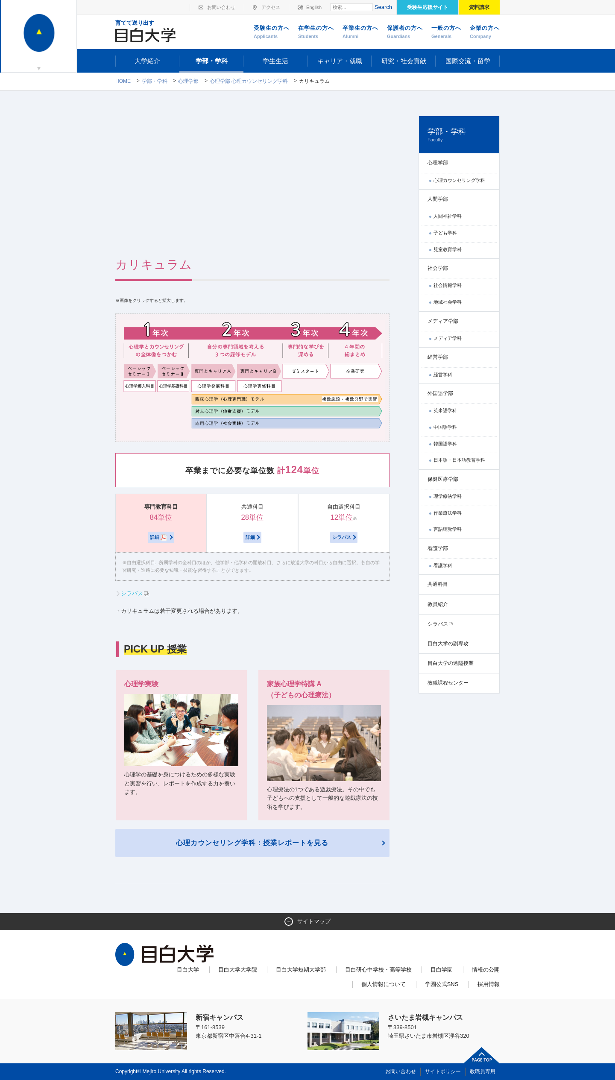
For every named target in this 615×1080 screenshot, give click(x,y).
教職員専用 (482, 1071)
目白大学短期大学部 (301, 969)
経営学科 (442, 374)
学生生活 (275, 60)
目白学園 (441, 969)
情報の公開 (486, 969)
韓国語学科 (445, 443)
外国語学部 (440, 393)
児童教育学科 (447, 249)
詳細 (159, 537)
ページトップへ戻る (482, 1055)
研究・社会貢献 (403, 60)
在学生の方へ (316, 32)
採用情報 (488, 984)
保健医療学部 (443, 479)
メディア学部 (443, 321)
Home (123, 81)
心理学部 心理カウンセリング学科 (249, 81)
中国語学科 (445, 427)
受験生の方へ (272, 32)
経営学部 (438, 357)
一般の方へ (446, 32)
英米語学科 (445, 410)
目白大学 (188, 969)
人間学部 (438, 199)
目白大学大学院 (237, 969)
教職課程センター (448, 683)
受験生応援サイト (427, 7)
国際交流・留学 (467, 60)
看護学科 (442, 565)
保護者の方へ (405, 32)
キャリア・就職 (339, 60)
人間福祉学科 (447, 216)
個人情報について (383, 984)
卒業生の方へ (360, 32)
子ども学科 (445, 232)
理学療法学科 (447, 496)
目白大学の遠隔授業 (451, 663)
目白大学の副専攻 (448, 644)
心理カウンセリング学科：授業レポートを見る (252, 842)
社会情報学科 (447, 285)
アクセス (270, 7)
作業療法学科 (447, 512)
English (314, 7)
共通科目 (438, 584)
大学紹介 (147, 60)
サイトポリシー (443, 1071)
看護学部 (438, 548)
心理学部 (188, 81)
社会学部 (438, 268)
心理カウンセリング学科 (459, 180)
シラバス (341, 537)
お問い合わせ (221, 7)
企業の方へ (485, 32)
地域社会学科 (447, 301)
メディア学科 (447, 338)
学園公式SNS (442, 984)
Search (383, 7)
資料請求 (479, 7)
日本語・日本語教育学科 (459, 459)
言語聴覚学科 (447, 529)
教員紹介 (438, 604)
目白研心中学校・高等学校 (378, 969)
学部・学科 (212, 60)
